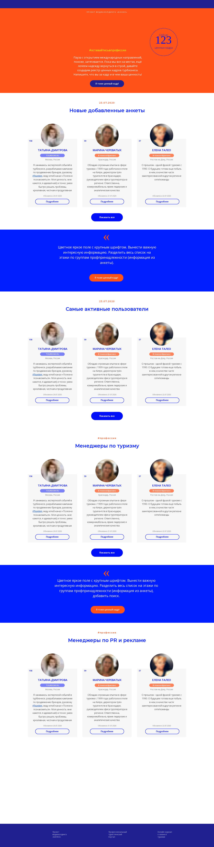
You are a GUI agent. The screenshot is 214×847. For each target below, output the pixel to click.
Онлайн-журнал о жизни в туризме (164, 834)
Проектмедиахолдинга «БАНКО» (59, 834)
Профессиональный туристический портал (117, 834)
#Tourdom (37, 176)
